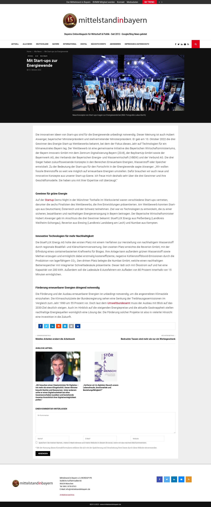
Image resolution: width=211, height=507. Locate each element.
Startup (49, 200)
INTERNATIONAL (70, 44)
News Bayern (44, 56)
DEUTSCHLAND (42, 44)
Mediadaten (132, 2)
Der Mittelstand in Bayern (78, 2)
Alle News (27, 44)
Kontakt (120, 2)
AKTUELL (15, 44)
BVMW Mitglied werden (104, 2)
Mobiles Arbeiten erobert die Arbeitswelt (55, 338)
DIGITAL (83, 44)
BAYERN (55, 44)
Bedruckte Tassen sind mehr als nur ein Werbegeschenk (148, 338)
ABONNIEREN (115, 44)
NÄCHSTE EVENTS (98, 44)
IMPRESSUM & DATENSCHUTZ (137, 44)
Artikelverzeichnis (67, 495)
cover (36, 56)
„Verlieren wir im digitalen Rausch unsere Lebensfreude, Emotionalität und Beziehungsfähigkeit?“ (100, 387)
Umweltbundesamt (118, 303)
